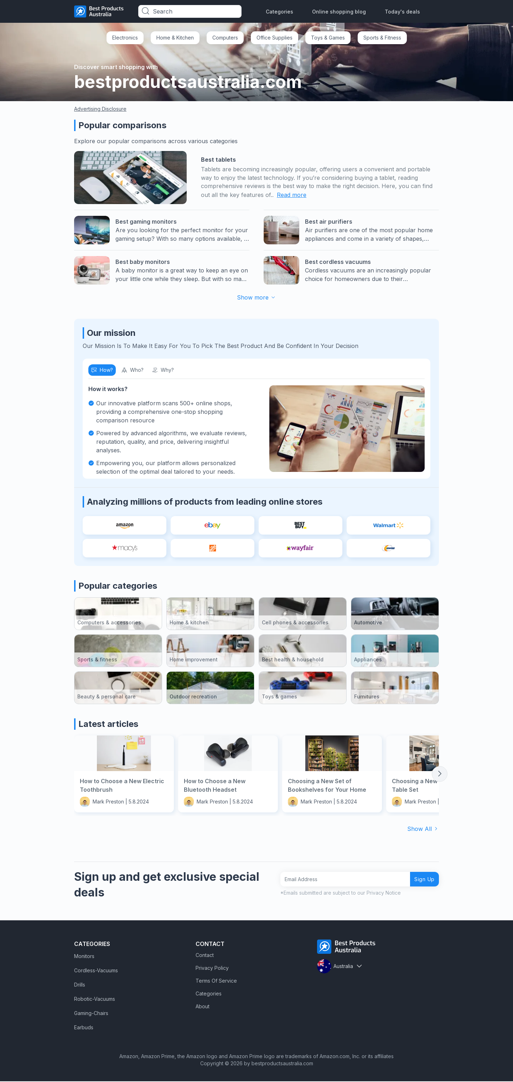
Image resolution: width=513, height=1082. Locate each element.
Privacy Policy (212, 969)
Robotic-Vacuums (94, 1000)
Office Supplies (274, 38)
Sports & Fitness (382, 38)
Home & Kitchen (175, 38)
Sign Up (421, 880)
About (202, 1007)
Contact (205, 956)
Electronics (125, 38)
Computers (225, 38)
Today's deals (402, 12)
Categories (279, 12)
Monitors (84, 957)
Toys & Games (328, 38)
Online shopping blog (339, 12)
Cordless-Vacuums (96, 971)
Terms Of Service (216, 981)
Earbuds (83, 1028)
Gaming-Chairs (91, 1014)
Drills (79, 985)
